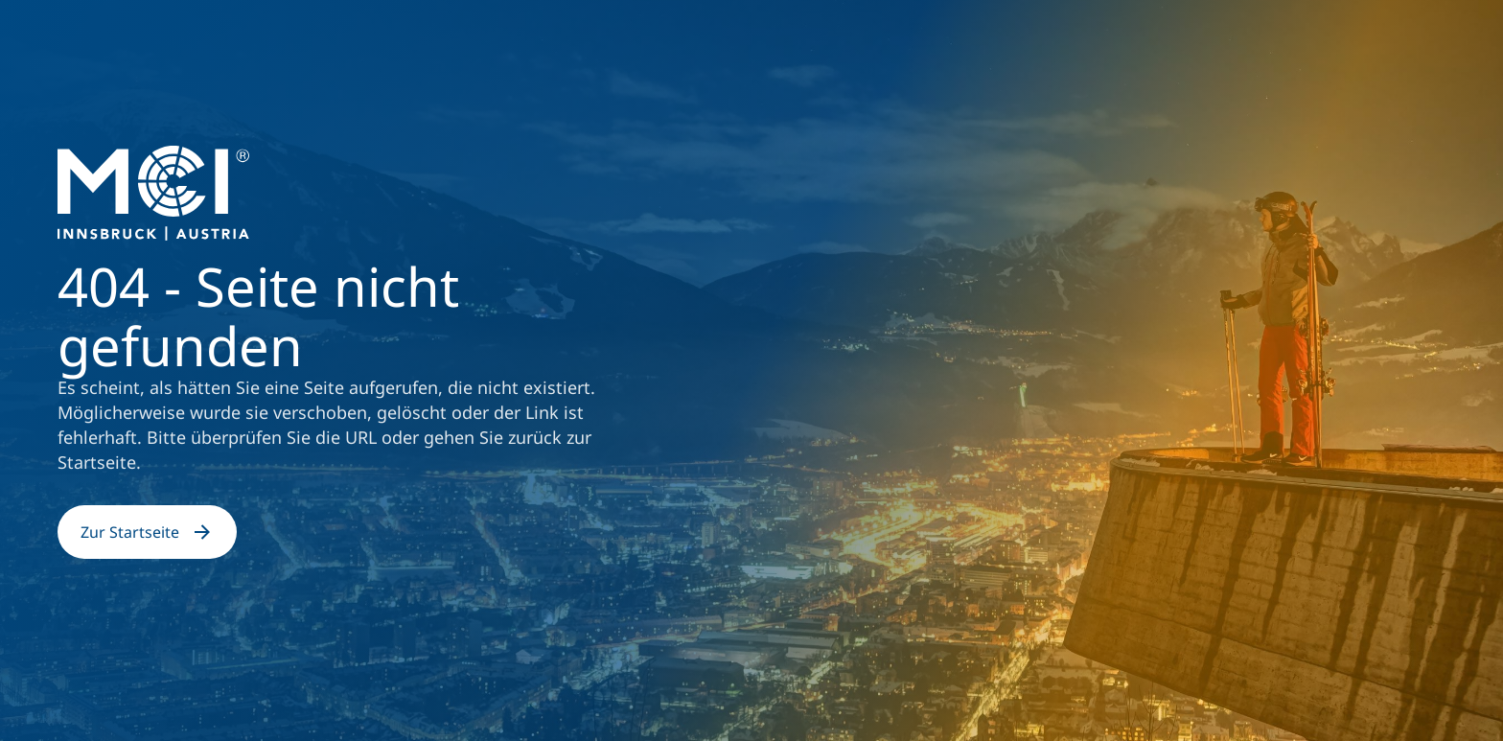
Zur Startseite (147, 532)
